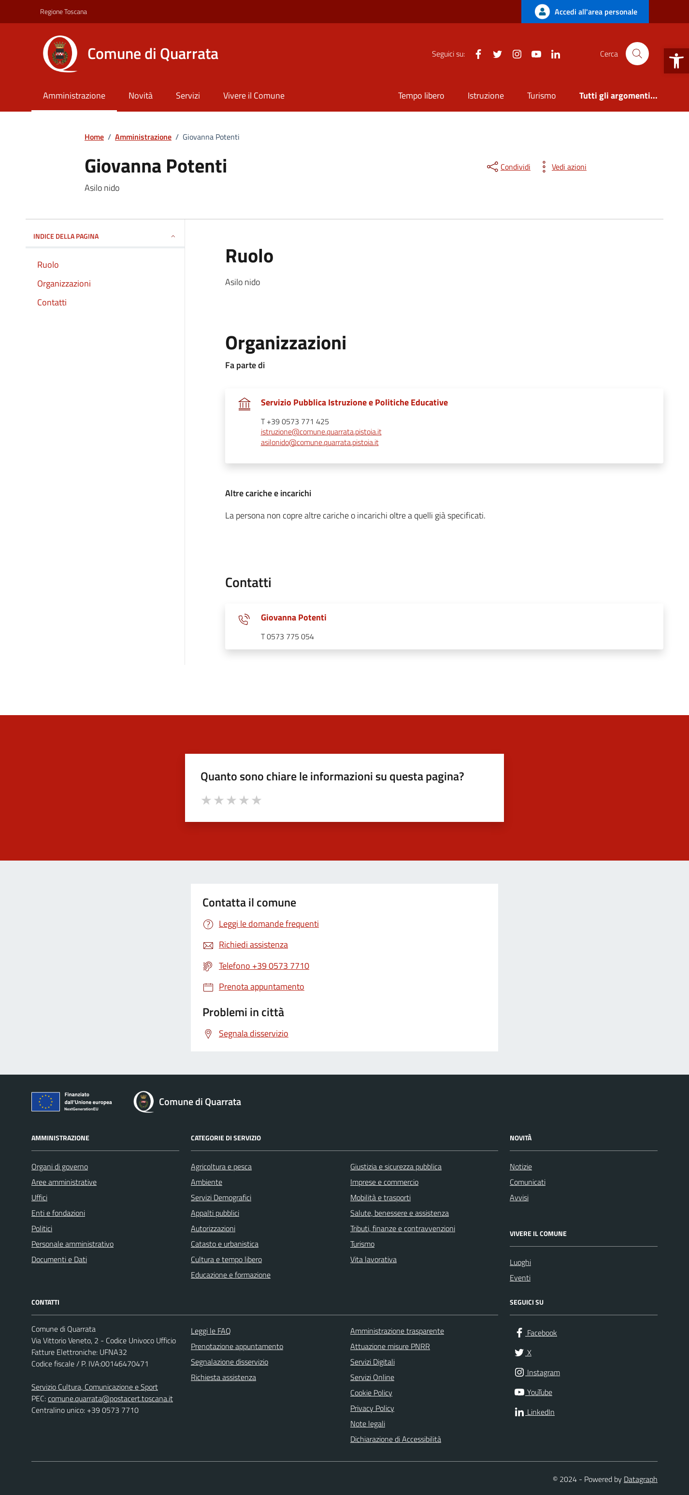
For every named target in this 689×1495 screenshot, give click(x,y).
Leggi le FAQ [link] (211, 1331)
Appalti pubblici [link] (215, 1213)
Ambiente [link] (206, 1182)
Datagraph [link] (641, 1479)
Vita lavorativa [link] (373, 1259)
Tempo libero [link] (421, 95)
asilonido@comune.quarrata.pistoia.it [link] (320, 442)
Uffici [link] (39, 1197)
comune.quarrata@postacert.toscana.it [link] (110, 1398)
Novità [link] (141, 95)
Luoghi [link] (520, 1262)
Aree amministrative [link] (64, 1182)
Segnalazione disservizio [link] (229, 1361)
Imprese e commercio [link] (384, 1182)
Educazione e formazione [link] (231, 1274)
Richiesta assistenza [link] (223, 1377)
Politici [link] (41, 1228)
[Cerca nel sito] (637, 53)
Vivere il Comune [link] (254, 95)
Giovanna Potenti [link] (294, 617)
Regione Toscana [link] (63, 11)
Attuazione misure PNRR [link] (390, 1346)
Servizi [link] (188, 95)
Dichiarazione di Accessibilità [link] (395, 1439)
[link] (676, 60)
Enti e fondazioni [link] (58, 1213)
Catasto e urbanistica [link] (224, 1244)
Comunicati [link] (527, 1182)
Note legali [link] (367, 1423)
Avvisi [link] (519, 1197)
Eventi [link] (520, 1277)
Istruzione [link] (486, 95)
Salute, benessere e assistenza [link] (399, 1213)
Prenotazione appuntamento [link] (237, 1346)
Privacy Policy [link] (372, 1408)
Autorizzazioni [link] (213, 1228)
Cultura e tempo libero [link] (226, 1259)
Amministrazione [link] (74, 95)
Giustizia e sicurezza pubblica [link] (396, 1166)
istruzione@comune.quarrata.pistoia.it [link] (321, 432)
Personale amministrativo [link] (72, 1244)
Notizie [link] (521, 1166)
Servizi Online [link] (372, 1377)
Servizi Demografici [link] (221, 1197)
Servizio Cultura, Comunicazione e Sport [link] (94, 1387)
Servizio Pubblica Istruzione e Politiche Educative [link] (354, 402)
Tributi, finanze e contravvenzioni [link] (402, 1228)
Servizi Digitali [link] (372, 1361)
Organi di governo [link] (59, 1166)
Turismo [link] (541, 95)
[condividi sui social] (507, 166)
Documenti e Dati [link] (59, 1259)
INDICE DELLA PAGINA (105, 236)
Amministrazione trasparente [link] (397, 1331)
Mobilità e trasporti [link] (380, 1197)
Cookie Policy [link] (371, 1392)
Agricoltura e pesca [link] (221, 1166)
